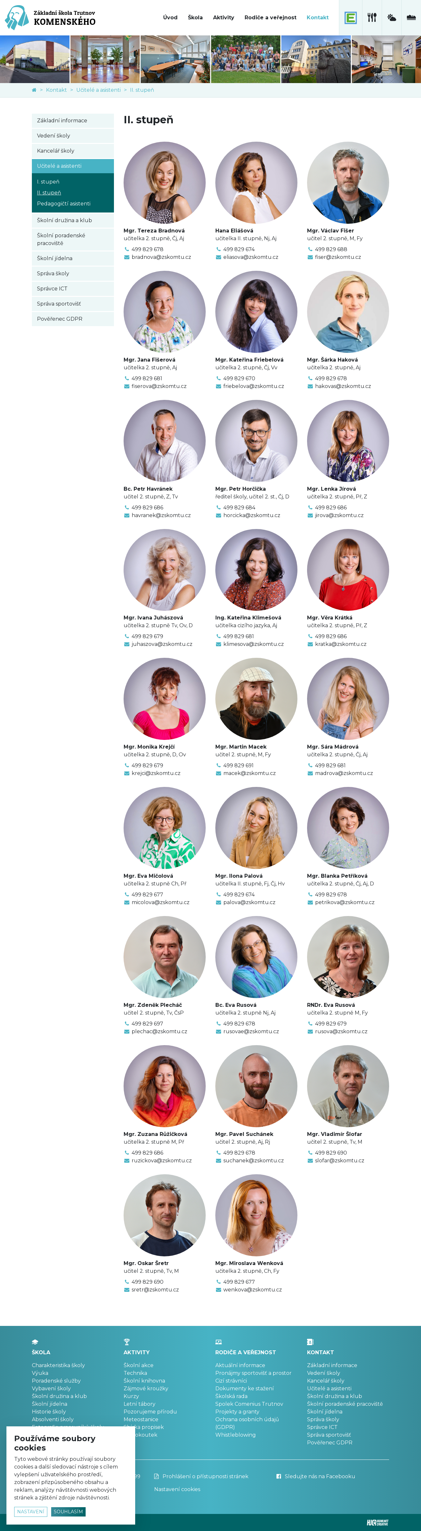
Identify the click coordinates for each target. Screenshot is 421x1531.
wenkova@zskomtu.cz (252, 1290)
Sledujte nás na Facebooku (315, 1476)
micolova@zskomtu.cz (161, 902)
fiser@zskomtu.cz (338, 257)
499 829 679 (147, 636)
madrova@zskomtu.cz (344, 773)
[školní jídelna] (372, 17)
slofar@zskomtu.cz (339, 1161)
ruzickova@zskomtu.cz (162, 1161)
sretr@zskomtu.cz (155, 1290)
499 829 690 (331, 1153)
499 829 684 (239, 508)
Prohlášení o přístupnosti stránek (201, 1476)
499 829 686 (147, 508)
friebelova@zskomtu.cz (253, 386)
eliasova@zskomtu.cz (250, 257)
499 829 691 (238, 765)
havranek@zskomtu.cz (161, 515)
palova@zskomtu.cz (249, 902)
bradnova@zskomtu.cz (161, 257)
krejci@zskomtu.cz (156, 773)
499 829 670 (239, 378)
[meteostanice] (391, 17)
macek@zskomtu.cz (249, 773)
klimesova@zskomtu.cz (253, 644)
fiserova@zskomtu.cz (159, 386)
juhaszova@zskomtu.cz (162, 644)
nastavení (30, 1512)
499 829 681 (147, 378)
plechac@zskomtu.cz (159, 1031)
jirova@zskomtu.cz (339, 515)
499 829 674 (239, 249)
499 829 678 (148, 249)
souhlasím (68, 1512)
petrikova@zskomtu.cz (345, 902)
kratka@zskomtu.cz (341, 644)
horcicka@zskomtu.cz (251, 515)
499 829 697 (147, 1024)
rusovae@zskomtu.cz (251, 1031)
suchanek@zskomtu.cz (253, 1161)
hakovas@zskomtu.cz (343, 386)
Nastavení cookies (177, 1489)
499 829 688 (331, 249)
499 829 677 (147, 895)
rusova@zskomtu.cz (341, 1031)
